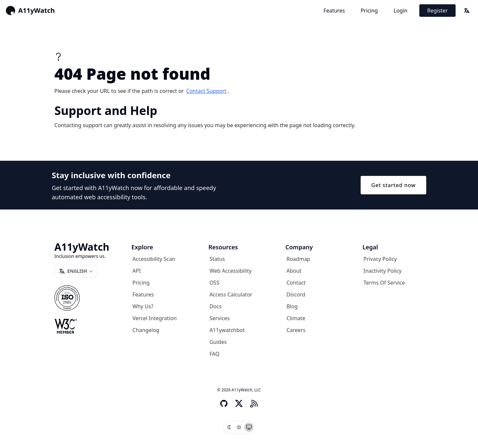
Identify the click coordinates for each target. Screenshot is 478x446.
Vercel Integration (155, 318)
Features (334, 10)
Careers (296, 330)
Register (437, 10)
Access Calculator (230, 294)
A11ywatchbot (227, 330)
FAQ (214, 353)
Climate (295, 318)
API (137, 270)
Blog (292, 306)
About (293, 270)
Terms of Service (384, 282)
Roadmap (298, 259)
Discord (295, 294)
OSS (214, 282)
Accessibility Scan (154, 259)
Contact (296, 282)
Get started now (393, 185)
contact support (206, 91)
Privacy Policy (380, 259)
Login (400, 10)
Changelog (146, 330)
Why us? (143, 306)
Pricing (369, 10)
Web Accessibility (230, 270)
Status (217, 259)
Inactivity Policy (383, 270)
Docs (215, 306)
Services (219, 318)
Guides (217, 342)
